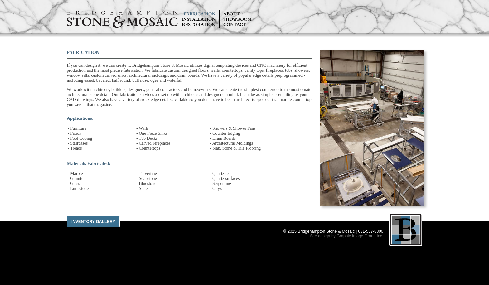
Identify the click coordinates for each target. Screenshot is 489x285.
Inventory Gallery (93, 221)
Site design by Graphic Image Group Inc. (346, 236)
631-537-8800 (370, 231)
